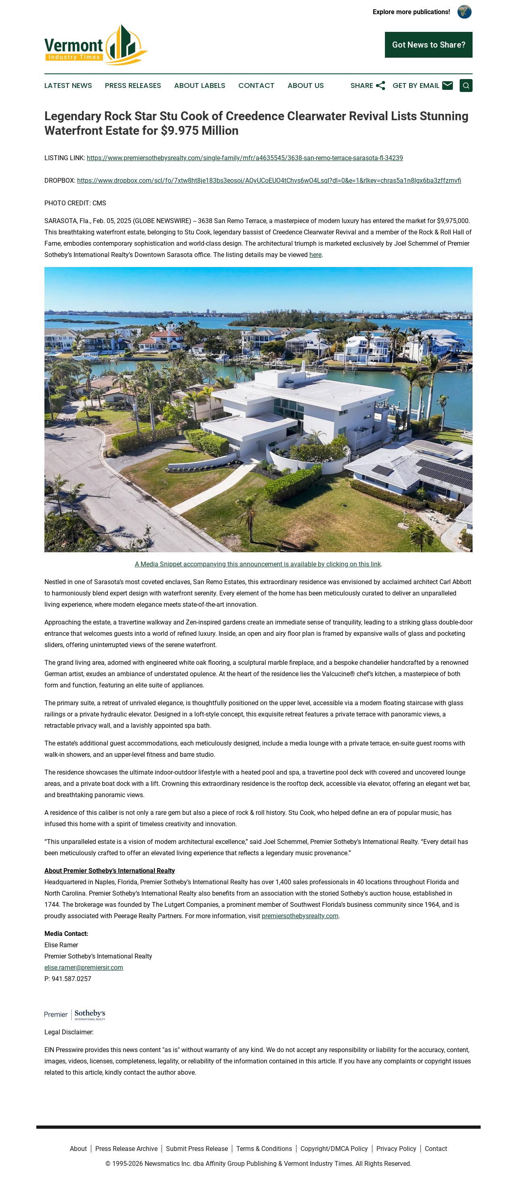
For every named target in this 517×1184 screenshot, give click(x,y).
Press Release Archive (126, 1149)
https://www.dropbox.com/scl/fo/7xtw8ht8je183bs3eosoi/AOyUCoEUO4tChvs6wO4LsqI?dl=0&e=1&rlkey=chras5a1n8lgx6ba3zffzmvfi (269, 180)
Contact (256, 85)
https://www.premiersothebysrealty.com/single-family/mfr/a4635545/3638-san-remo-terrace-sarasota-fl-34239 (245, 158)
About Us (306, 85)
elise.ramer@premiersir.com (83, 967)
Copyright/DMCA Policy (334, 1149)
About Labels (199, 85)
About (78, 1149)
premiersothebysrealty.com (300, 916)
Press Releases (133, 85)
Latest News (68, 85)
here (315, 255)
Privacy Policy (396, 1149)
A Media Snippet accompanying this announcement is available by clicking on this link (258, 564)
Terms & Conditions (264, 1149)
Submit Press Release (197, 1149)
